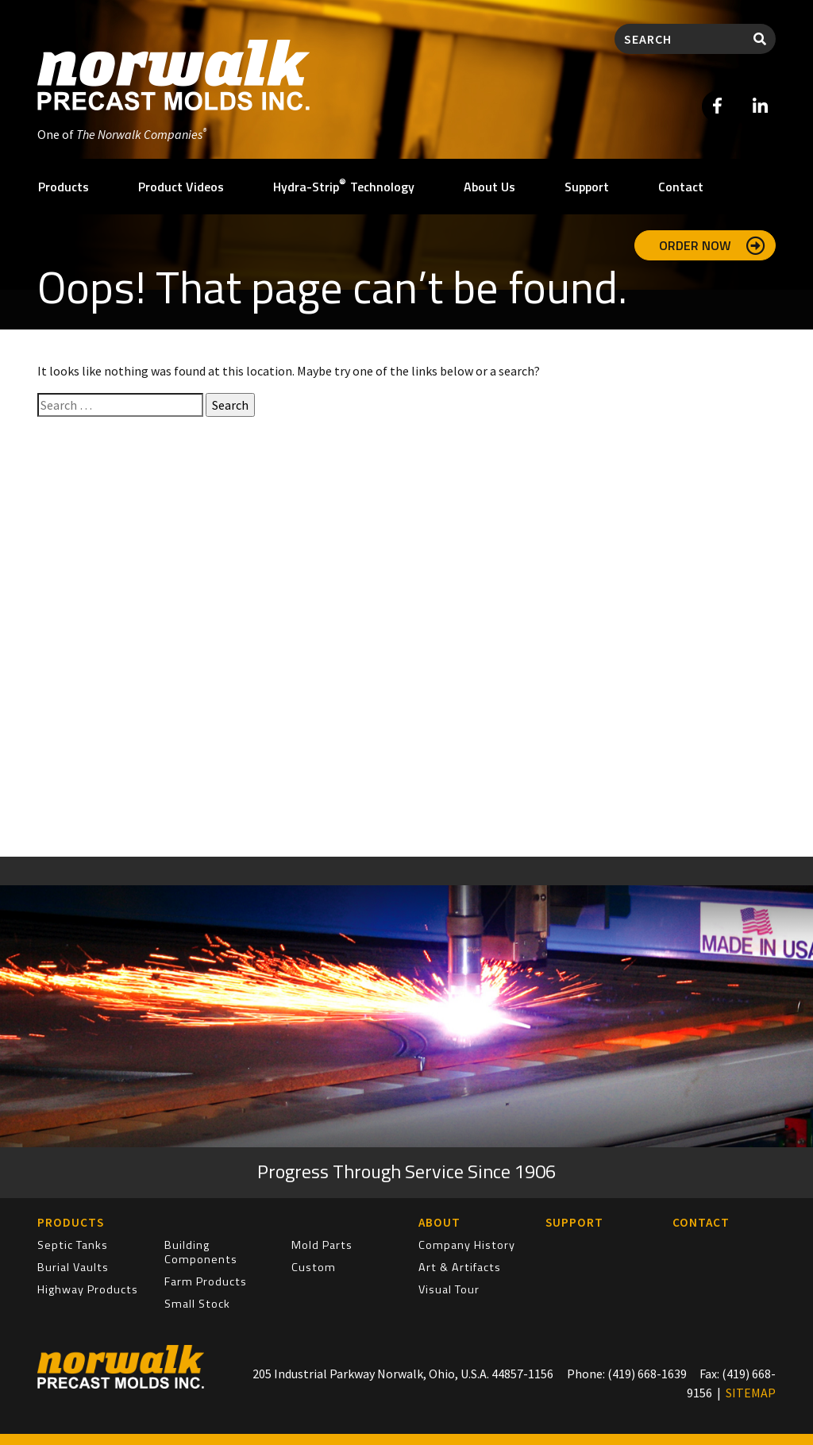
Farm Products (205, 1281)
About (439, 1222)
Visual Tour (449, 1289)
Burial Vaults (73, 1267)
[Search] (680, 39)
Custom (313, 1267)
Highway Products (87, 1289)
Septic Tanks (72, 1245)
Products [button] (63, 186)
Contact (680, 186)
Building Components (200, 1252)
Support (586, 186)
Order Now (712, 245)
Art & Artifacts (459, 1267)
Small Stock (197, 1303)
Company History (466, 1245)
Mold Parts (322, 1245)
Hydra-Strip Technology (343, 185)
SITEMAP (751, 1393)
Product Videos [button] (181, 186)
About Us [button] (489, 186)
